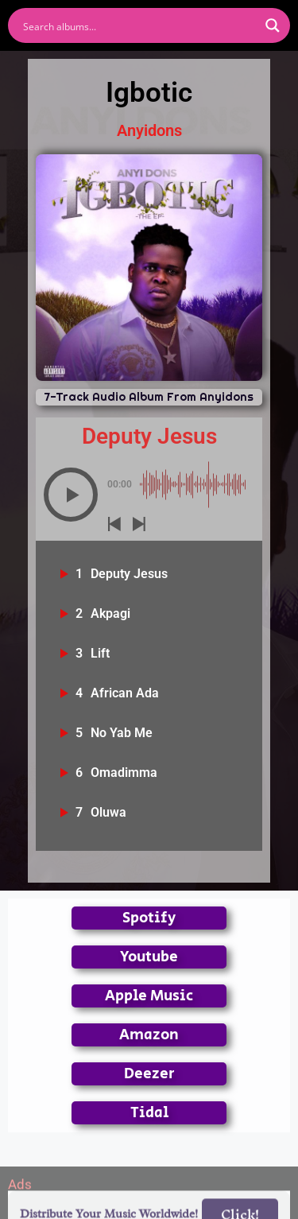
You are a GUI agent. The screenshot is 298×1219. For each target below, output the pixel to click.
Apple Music (149, 996)
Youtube (149, 957)
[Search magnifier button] (272, 25)
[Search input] (138, 25)
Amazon (149, 1035)
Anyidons (149, 130)
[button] (71, 495)
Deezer (149, 1074)
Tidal (149, 1113)
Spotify (149, 918)
